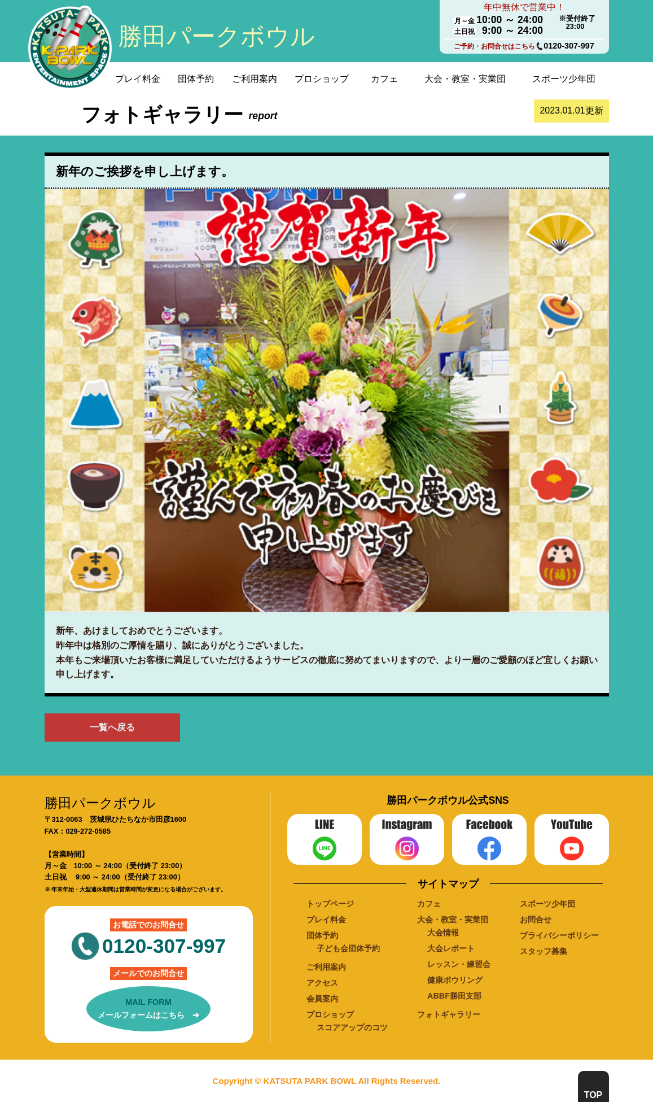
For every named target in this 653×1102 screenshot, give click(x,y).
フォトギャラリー (448, 1014)
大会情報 (443, 932)
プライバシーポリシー (559, 935)
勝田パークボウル (216, 36)
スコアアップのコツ (352, 1027)
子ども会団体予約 (348, 948)
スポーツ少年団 (563, 79)
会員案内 (322, 998)
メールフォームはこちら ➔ (148, 1008)
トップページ (330, 903)
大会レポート (451, 948)
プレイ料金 (137, 79)
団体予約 (196, 79)
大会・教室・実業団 (465, 79)
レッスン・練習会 (458, 964)
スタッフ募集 (543, 951)
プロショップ (322, 79)
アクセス (322, 982)
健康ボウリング (455, 980)
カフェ (384, 79)
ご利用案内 (254, 79)
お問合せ (535, 919)
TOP (593, 1095)
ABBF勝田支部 (454, 995)
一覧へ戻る (112, 727)
